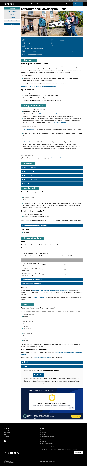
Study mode (12, 17)
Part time (66, 40)
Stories (25, 362)
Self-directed (39, 54)
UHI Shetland (43, 441)
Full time (62, 40)
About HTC (7, 430)
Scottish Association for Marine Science (49, 446)
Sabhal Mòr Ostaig (44, 445)
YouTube (11, 453)
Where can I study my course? (34, 226)
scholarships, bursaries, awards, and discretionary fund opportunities (51, 290)
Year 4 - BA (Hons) (30, 180)
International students (31, 283)
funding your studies (38, 297)
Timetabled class (32, 54)
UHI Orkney (42, 438)
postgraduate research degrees (42, 357)
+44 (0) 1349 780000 (44, 461)
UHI (40, 449)
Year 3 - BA (27, 176)
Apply (12, 24)
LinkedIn (15, 453)
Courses (39, 3)
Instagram (18, 453)
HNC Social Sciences (28, 129)
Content (12, 14)
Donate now (78, 3)
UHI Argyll (42, 430)
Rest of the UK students (32, 279)
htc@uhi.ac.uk (52, 461)
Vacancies (6, 436)
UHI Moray (42, 434)
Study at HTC (51, 3)
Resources (58, 3)
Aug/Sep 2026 (38, 375)
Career (27, 304)
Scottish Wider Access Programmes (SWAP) (49, 157)
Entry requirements (12, 11)
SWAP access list (74, 157)
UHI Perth (42, 439)
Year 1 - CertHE (29, 168)
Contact (6, 434)
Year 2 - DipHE (28, 172)
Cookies (6, 438)
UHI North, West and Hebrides (47, 436)
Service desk (78, 452)
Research (44, 3)
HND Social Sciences (28, 142)
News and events (66, 3)
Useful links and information (33, 184)
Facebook (6, 453)
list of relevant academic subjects (48, 114)
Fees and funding (12, 20)
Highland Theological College (46, 443)
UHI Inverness (43, 432)
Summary (12, 8)
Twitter (8, 453)
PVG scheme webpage (60, 122)
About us (33, 3)
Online (34, 51)
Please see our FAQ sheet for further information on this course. (38, 86)
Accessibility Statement (9, 462)
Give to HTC (7, 432)
